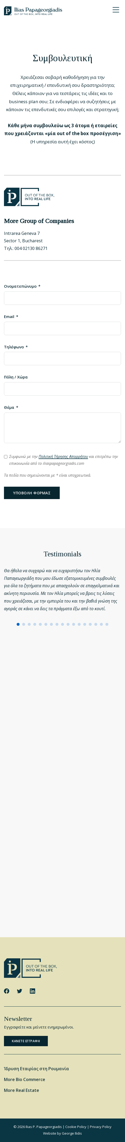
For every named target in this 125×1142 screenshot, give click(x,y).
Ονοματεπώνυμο (20, 286)
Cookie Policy (75, 1126)
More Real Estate (21, 1090)
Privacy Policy (101, 1126)
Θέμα (9, 407)
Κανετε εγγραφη (26, 1041)
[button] (18, 624)
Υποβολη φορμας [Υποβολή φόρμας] (31, 492)
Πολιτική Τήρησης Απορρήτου (63, 456)
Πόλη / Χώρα (16, 377)
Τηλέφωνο (14, 346)
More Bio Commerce (24, 1079)
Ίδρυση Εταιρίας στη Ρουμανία (36, 1069)
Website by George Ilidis (62, 1133)
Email (9, 316)
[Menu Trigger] (115, 9)
